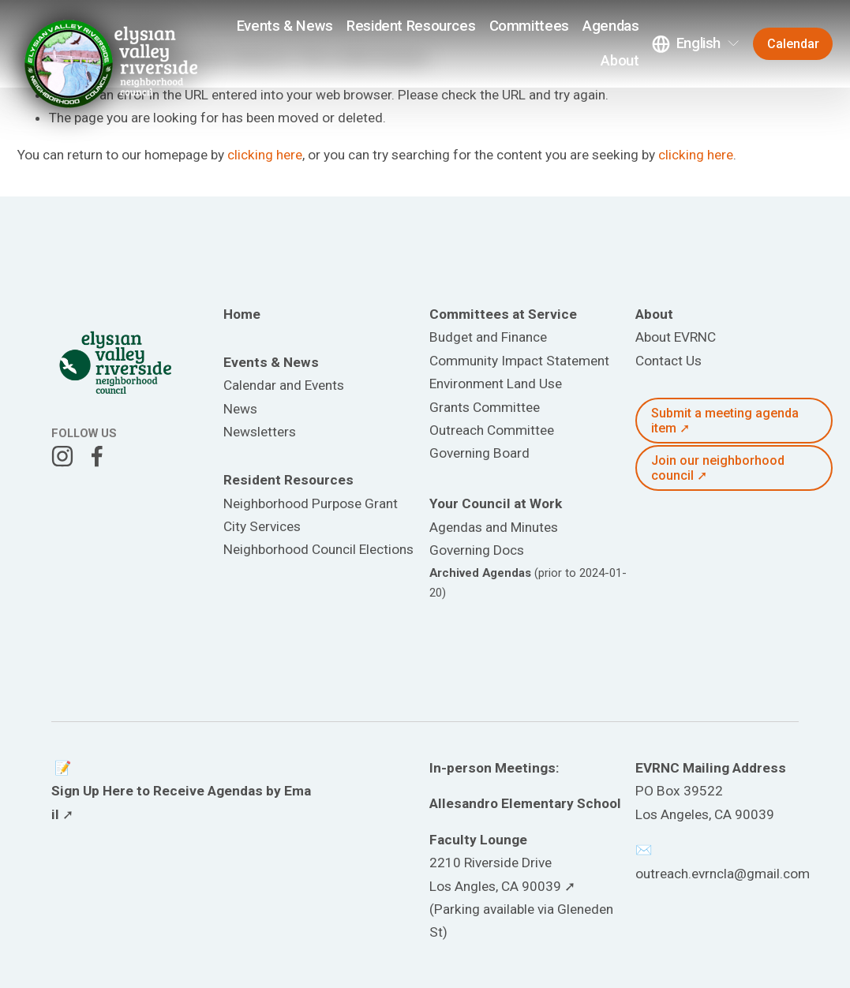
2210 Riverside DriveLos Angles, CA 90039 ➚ (502, 874)
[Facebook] (97, 456)
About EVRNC (675, 337)
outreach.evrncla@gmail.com (722, 873)
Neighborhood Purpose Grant (310, 503)
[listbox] (696, 44)
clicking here (264, 155)
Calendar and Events (283, 385)
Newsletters (259, 432)
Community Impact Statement (519, 361)
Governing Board (479, 453)
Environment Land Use (495, 383)
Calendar (793, 43)
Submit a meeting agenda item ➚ (725, 421)
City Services (262, 526)
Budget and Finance (488, 337)
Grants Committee (484, 407)
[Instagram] (62, 456)
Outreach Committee (491, 430)
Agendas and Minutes (493, 527)
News (240, 409)
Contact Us (668, 361)
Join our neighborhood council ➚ (717, 468)
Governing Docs (476, 550)
